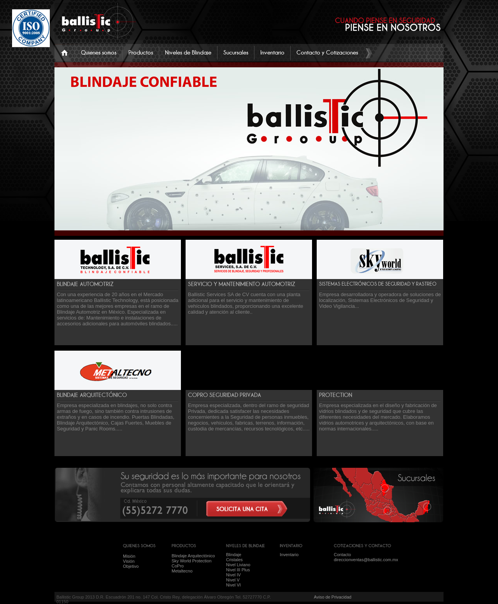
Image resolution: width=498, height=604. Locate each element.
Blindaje (233, 554)
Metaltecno (182, 571)
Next (431, 224)
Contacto (342, 554)
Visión (129, 561)
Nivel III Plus (238, 569)
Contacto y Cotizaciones (327, 52)
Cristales (234, 559)
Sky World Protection (192, 560)
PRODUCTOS (184, 545)
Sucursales (235, 52)
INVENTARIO (291, 545)
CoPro (178, 566)
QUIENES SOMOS (139, 545)
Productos (140, 52)
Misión (129, 556)
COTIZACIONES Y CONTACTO (362, 545)
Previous (363, 224)
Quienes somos (98, 52)
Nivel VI (233, 585)
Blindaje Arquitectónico (193, 555)
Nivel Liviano (238, 564)
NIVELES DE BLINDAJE (245, 545)
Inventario (272, 52)
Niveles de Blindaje (188, 52)
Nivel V (233, 580)
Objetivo (131, 566)
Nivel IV (233, 574)
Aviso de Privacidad (332, 597)
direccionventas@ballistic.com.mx (366, 559)
